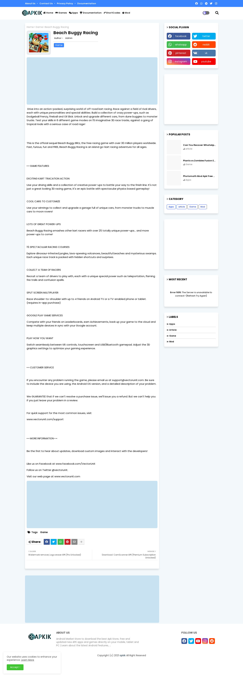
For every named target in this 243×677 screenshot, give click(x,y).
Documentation (86, 3)
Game (39, 27)
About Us (30, 3)
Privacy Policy (65, 3)
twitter (206, 36)
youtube (206, 61)
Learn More (27, 660)
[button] (217, 12)
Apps (73, 12)
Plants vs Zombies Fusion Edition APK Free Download (199, 160)
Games (61, 12)
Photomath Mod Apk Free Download (199, 176)
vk (206, 53)
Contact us (46, 3)
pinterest (181, 53)
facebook (180, 36)
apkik (123, 655)
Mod (126, 12)
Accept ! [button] (15, 667)
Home (48, 12)
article (181, 206)
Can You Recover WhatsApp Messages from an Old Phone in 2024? (199, 145)
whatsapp (181, 44)
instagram (181, 61)
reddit (206, 44)
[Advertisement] (94, 81)
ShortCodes (112, 12)
